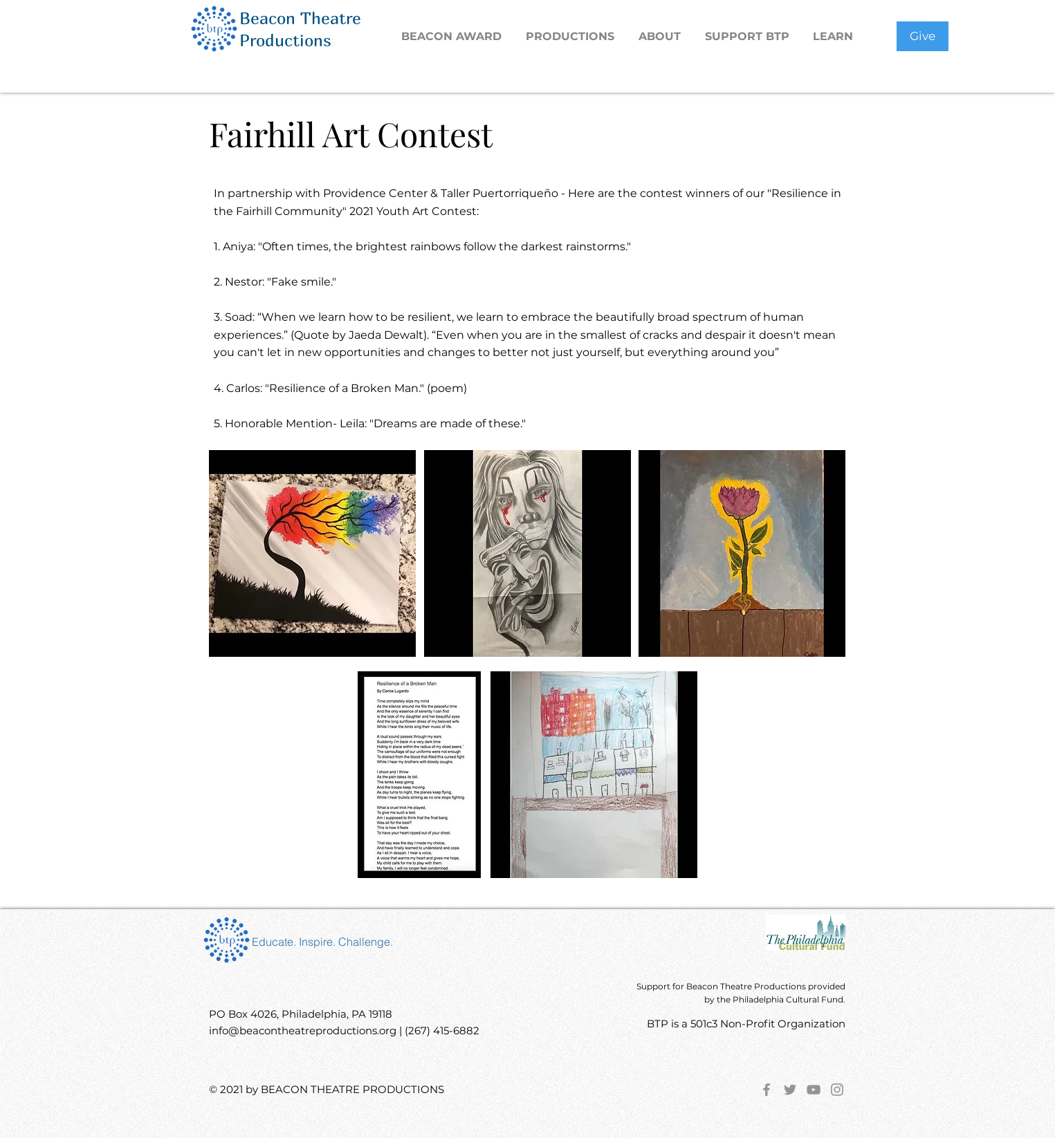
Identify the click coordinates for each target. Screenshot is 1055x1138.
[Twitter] (790, 1089)
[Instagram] (837, 1089)
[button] (571, 36)
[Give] (922, 36)
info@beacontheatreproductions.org (302, 1030)
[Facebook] (766, 1089)
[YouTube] (813, 1089)
